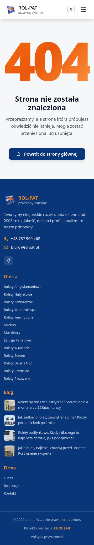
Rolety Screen (14, 355)
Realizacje (11, 485)
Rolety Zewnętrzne (18, 302)
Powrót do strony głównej (47, 154)
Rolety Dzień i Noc (18, 363)
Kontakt (10, 493)
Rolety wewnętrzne (19, 317)
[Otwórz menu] (83, 9)
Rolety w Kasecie (17, 348)
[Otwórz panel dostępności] (71, 9)
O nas (8, 478)
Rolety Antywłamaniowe (22, 286)
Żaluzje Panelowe (17, 340)
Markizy (10, 325)
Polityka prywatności (47, 536)
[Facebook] (8, 260)
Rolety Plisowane (17, 378)
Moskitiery (12, 332)
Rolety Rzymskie (16, 371)
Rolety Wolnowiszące (20, 309)
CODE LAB (62, 528)
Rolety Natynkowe (18, 294)
